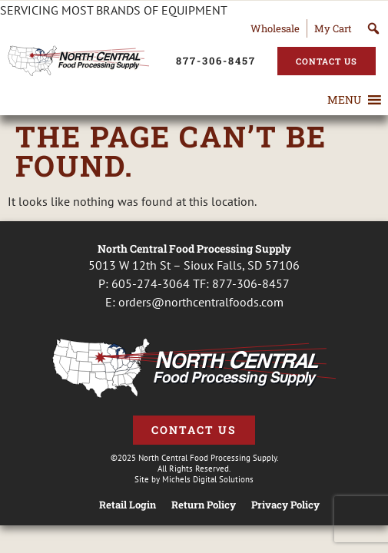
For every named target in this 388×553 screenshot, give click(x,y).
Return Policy (203, 505)
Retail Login (127, 505)
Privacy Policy (285, 505)
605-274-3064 (150, 283)
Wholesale (275, 28)
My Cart (333, 28)
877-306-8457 (251, 283)
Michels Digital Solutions (208, 479)
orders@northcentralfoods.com (201, 302)
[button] (344, 99)
